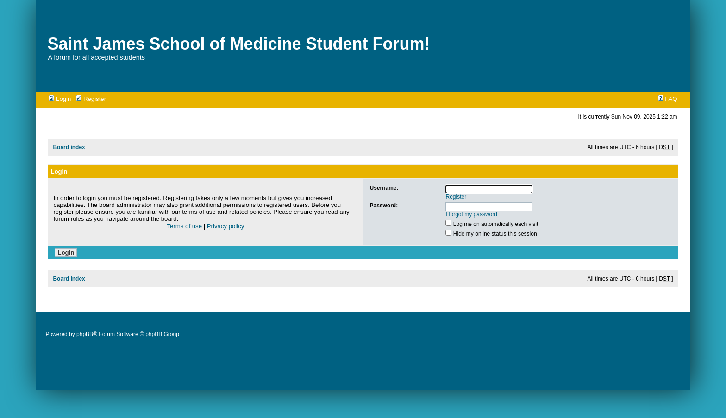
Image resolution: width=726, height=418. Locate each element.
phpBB (84, 334)
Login (60, 98)
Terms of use (184, 226)
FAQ (667, 98)
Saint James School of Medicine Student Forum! (238, 43)
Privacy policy (225, 226)
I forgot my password (471, 214)
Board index (69, 147)
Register (91, 98)
